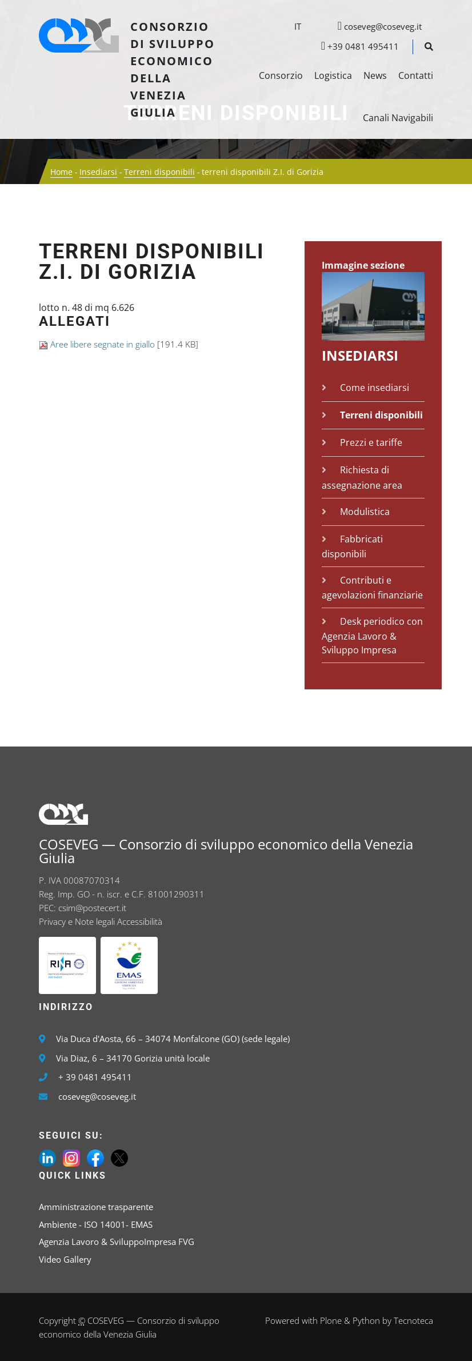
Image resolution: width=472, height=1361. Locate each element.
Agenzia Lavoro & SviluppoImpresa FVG (116, 1241)
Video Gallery (65, 1259)
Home (61, 171)
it (297, 26)
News (375, 75)
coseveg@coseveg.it (374, 26)
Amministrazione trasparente (96, 1206)
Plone (331, 1320)
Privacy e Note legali (77, 921)
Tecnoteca (413, 1320)
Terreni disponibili (159, 171)
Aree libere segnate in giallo (102, 344)
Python (366, 1320)
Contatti (415, 75)
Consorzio (281, 75)
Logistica (333, 75)
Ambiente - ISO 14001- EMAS (96, 1224)
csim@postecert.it (92, 907)
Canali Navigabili (398, 117)
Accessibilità (139, 921)
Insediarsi (98, 171)
